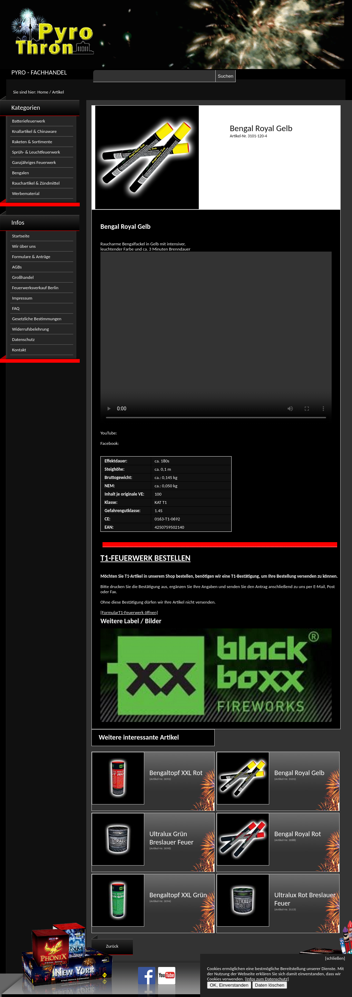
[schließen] (335, 958)
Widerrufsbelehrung (30, 329)
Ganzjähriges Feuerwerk (34, 162)
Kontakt (19, 349)
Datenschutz (23, 339)
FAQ (15, 308)
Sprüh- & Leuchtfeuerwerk (36, 152)
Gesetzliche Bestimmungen (36, 318)
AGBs (17, 267)
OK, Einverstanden (229, 985)
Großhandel (22, 277)
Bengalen (20, 172)
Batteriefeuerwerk (28, 121)
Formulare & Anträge (31, 256)
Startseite (21, 235)
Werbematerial (25, 193)
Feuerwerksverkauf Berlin (35, 287)
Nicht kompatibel (216, 338)
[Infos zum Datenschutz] (267, 978)
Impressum (22, 298)
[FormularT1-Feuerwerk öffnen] (129, 612)
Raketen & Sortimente (32, 141)
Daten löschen (269, 985)
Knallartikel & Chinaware (34, 131)
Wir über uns (24, 246)
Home (42, 92)
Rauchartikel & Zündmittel (36, 183)
